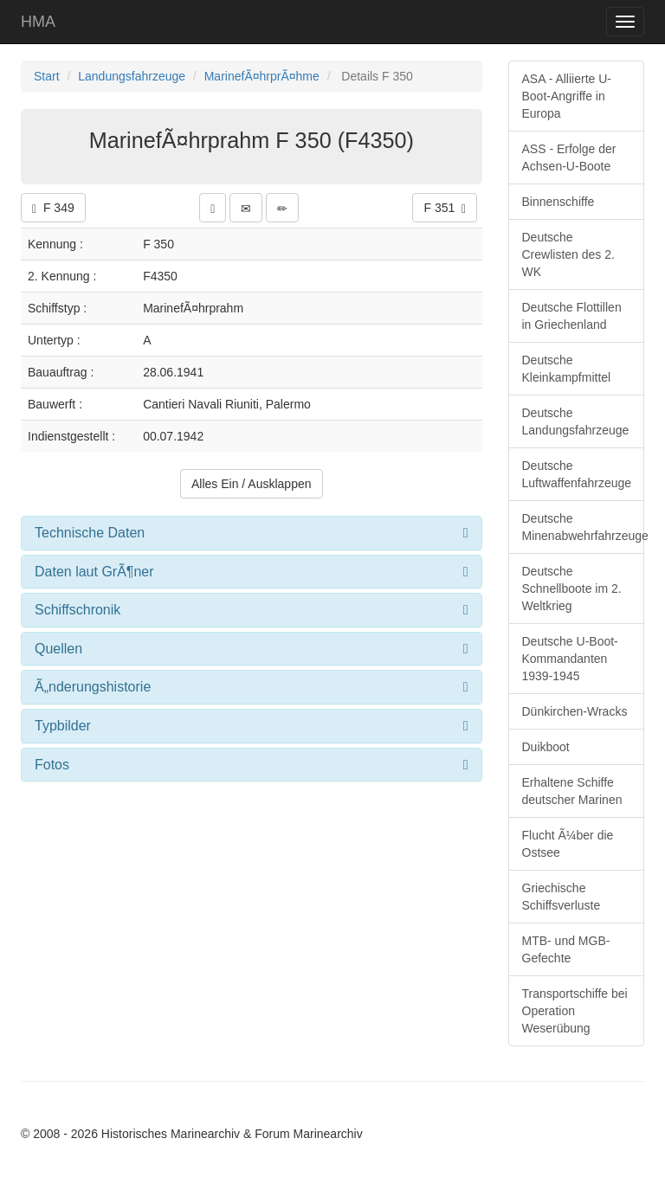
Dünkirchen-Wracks (575, 711)
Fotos (52, 764)
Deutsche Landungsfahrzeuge (575, 421)
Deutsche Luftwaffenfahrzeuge (577, 474)
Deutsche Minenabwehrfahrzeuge (583, 527)
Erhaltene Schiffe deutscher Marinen (572, 791)
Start (47, 76)
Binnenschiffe (558, 202)
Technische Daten (90, 532)
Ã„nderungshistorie (93, 686)
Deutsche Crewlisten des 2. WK (568, 254)
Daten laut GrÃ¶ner (94, 571)
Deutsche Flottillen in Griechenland (572, 315)
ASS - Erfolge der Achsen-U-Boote (569, 157)
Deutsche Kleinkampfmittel (566, 368)
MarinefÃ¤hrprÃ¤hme (262, 76)
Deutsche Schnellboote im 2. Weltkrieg (572, 588)
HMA (38, 21)
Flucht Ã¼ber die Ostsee (568, 843)
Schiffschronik (77, 609)
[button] (212, 207)
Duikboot (546, 747)
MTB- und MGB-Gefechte (566, 949)
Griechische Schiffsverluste (561, 896)
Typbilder (63, 725)
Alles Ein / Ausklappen (251, 484)
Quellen (58, 648)
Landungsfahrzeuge (131, 76)
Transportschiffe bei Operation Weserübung (575, 1011)
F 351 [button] (444, 208)
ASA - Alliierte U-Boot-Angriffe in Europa (566, 96)
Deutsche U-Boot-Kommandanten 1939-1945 (570, 658)
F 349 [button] (53, 208)
